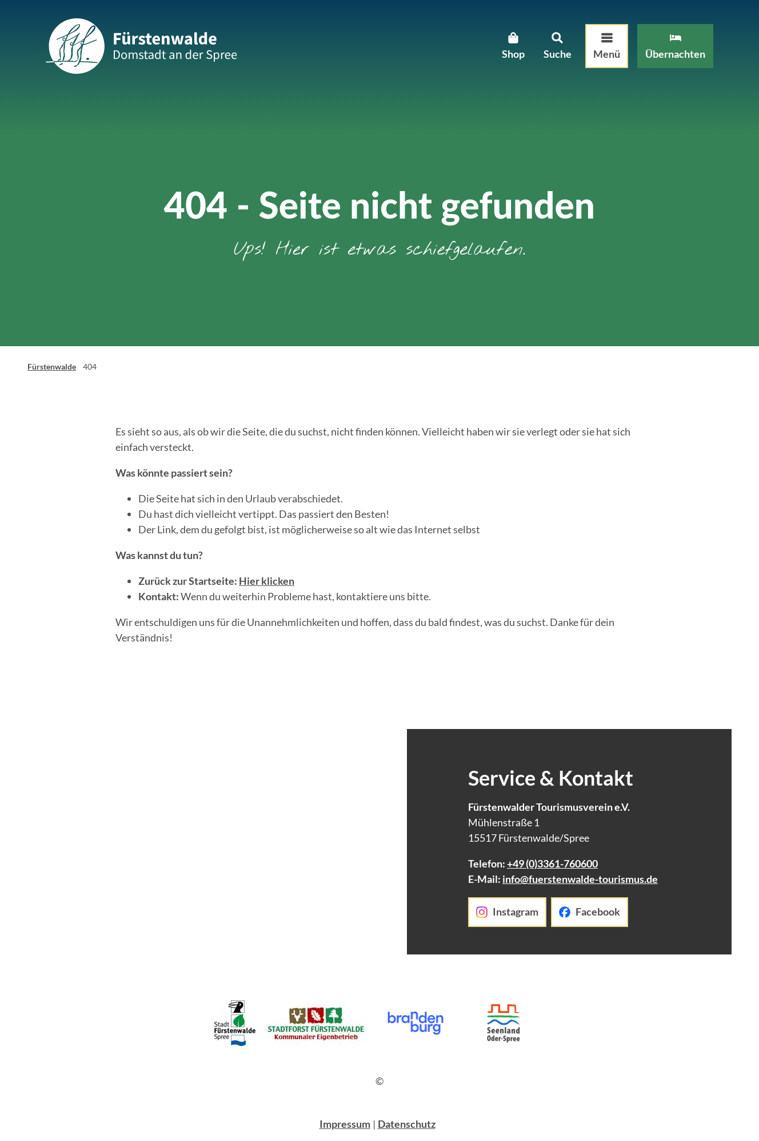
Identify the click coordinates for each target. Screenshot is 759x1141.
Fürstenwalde (51, 366)
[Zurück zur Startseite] (141, 46)
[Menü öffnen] (606, 46)
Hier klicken (266, 581)
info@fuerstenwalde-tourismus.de (580, 879)
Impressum (344, 1124)
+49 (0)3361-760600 (552, 863)
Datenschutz (407, 1124)
